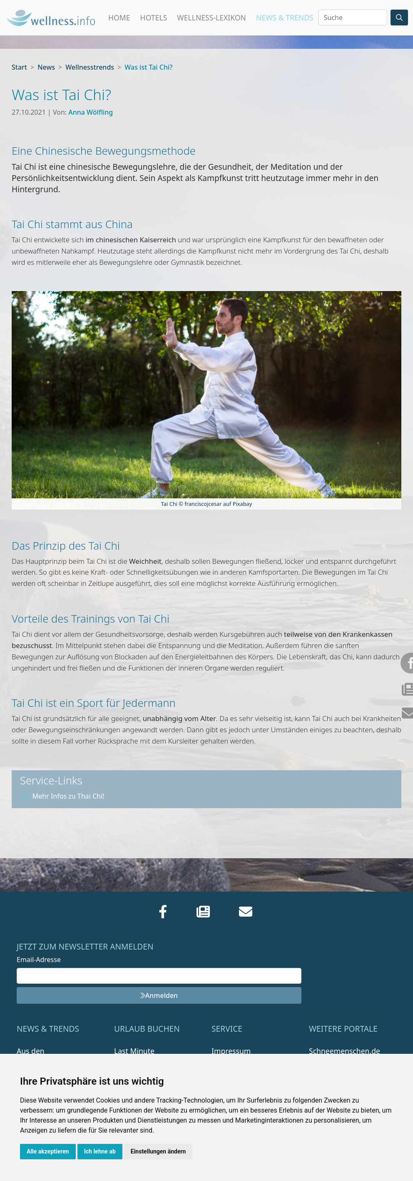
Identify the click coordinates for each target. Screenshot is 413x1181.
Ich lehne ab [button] (100, 1151)
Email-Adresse (39, 959)
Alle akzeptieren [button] (48, 1151)
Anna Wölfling (90, 112)
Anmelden (159, 995)
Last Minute (134, 1051)
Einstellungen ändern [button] (158, 1151)
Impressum (231, 1051)
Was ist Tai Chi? (148, 67)
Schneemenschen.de (344, 1051)
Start (19, 67)
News (46, 67)
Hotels (153, 18)
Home (119, 18)
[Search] (352, 17)
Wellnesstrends (89, 67)
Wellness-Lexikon (211, 18)
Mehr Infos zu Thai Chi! (63, 796)
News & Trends (284, 18)
